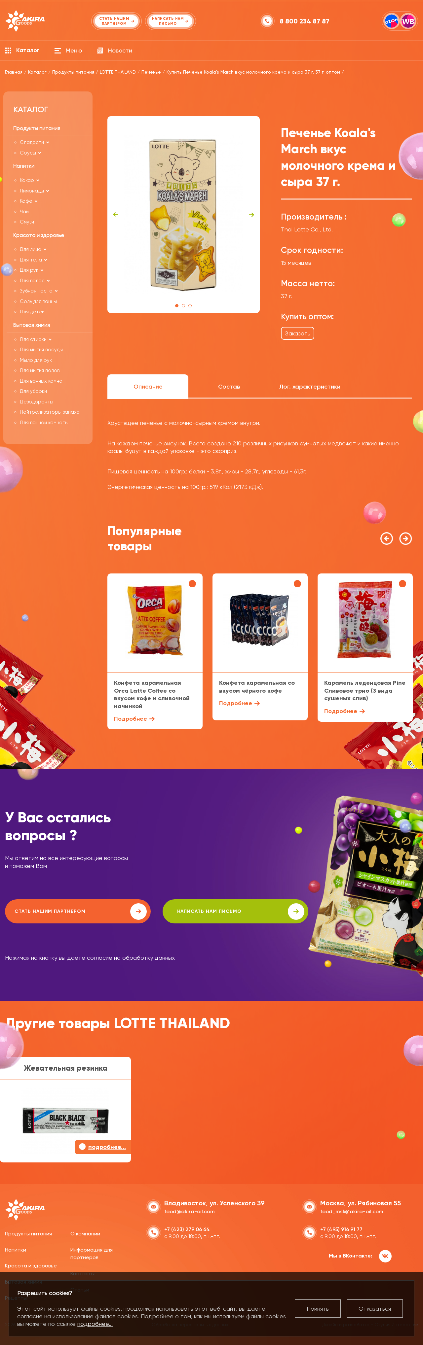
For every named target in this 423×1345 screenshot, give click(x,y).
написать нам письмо (192, 911)
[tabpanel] (183, 214)
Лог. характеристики (309, 386)
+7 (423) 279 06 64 (187, 1228)
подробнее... (95, 1323)
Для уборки (33, 391)
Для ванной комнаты (44, 423)
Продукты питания (28, 1233)
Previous (116, 215)
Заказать (297, 333)
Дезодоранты (36, 402)
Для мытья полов (39, 370)
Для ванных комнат (42, 381)
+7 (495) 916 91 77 (341, 1228)
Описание (148, 386)
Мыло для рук (36, 360)
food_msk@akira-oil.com (351, 1211)
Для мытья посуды (41, 350)
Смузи (27, 222)
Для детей (32, 312)
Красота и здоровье (31, 1265)
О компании (85, 1233)
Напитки (15, 1249)
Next (251, 215)
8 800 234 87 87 (305, 21)
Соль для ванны (38, 301)
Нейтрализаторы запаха (50, 412)
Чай (24, 212)
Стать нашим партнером (64, 911)
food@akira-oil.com (189, 1211)
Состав (229, 386)
